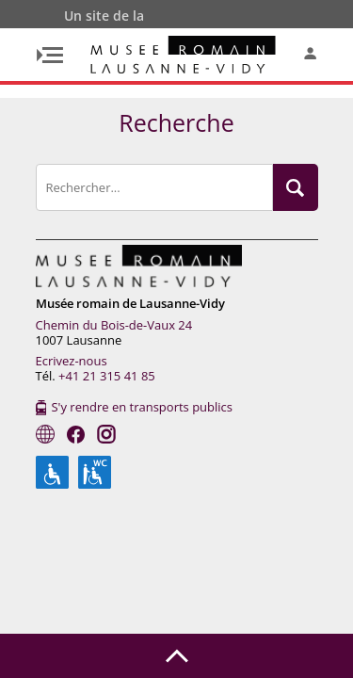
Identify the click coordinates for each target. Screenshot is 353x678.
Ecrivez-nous (71, 360)
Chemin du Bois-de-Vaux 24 (114, 324)
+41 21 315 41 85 (106, 375)
